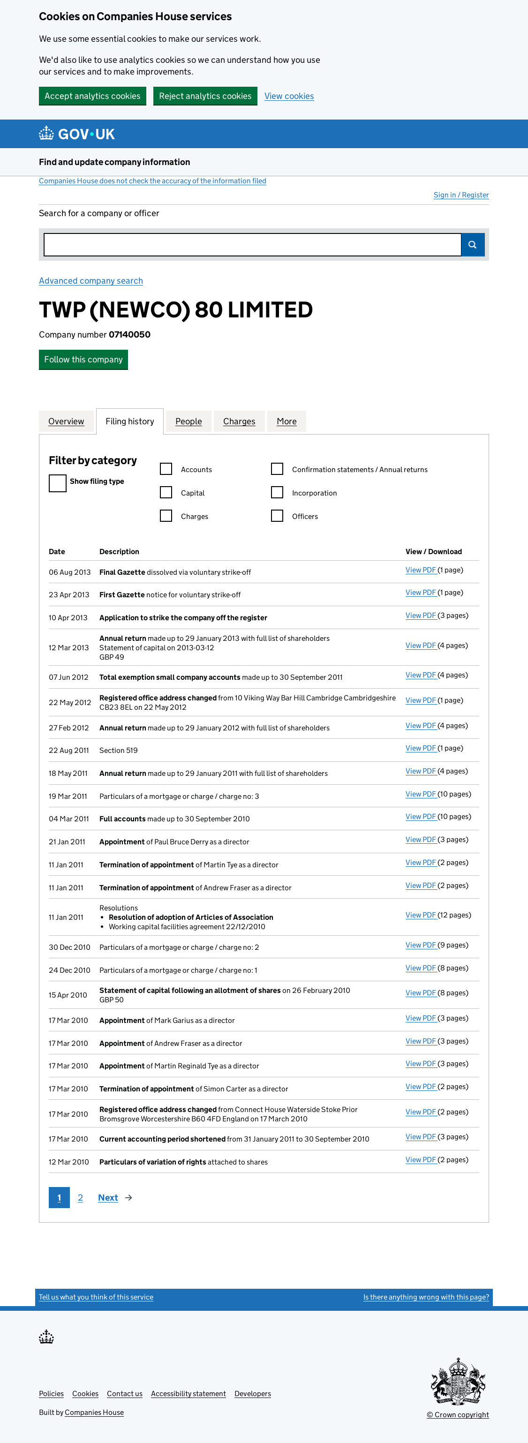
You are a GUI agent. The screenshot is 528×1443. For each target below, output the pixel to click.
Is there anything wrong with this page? (426, 1297)
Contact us (125, 1393)
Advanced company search (91, 280)
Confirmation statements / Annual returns (349, 471)
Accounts (186, 471)
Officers (294, 518)
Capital (182, 494)
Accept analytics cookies (93, 95)
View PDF (421, 569)
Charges (184, 518)
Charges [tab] (239, 421)
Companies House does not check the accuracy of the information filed (152, 180)
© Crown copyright (458, 1414)
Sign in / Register (461, 194)
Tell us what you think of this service (96, 1297)
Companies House (94, 1412)
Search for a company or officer (99, 213)
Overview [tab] (66, 421)
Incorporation (304, 494)
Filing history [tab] (130, 421)
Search (473, 244)
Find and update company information (114, 162)
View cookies (289, 95)
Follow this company (83, 359)
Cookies (85, 1393)
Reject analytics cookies (205, 95)
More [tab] (287, 421)
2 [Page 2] (80, 1197)
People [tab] (188, 421)
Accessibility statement (188, 1393)
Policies (51, 1393)
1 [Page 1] (59, 1197)
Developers (252, 1393)
